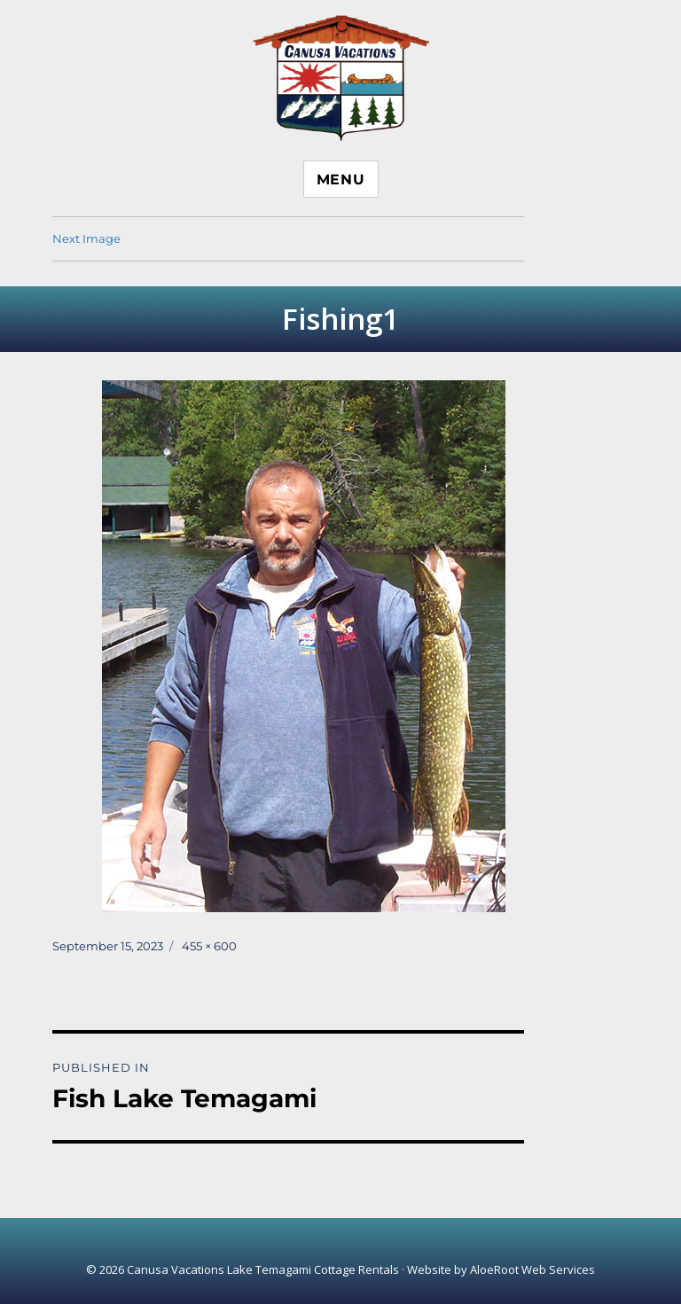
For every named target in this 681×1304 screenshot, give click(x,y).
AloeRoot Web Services (532, 1269)
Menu (341, 179)
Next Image (86, 238)
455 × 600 (209, 946)
